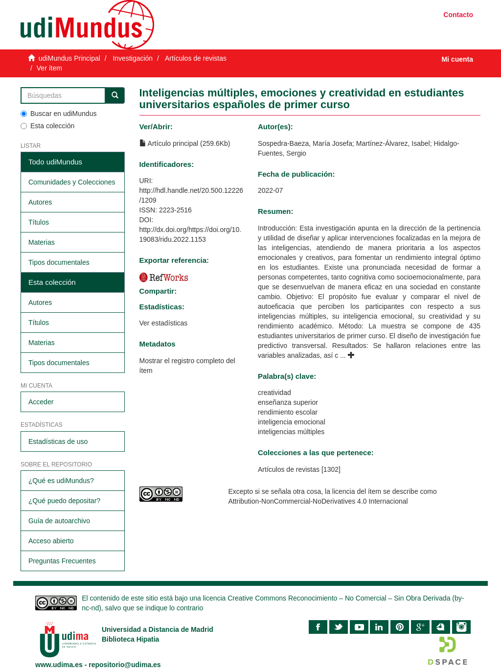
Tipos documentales (59, 262)
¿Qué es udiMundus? (61, 481)
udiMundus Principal (69, 58)
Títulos (38, 222)
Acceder (40, 402)
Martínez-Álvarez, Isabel (393, 143)
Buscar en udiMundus (58, 113)
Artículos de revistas (196, 58)
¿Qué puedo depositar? (64, 501)
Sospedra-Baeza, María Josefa (305, 143)
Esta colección (47, 126)
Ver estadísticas (163, 323)
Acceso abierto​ (51, 541)
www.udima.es (59, 665)
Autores (40, 202)
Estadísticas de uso (58, 441)
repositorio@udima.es (124, 665)
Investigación (133, 58)
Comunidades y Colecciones (71, 182)
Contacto (458, 15)
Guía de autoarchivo (59, 521)
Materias (41, 242)
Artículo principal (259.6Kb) (184, 143)
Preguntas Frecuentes (62, 561)
